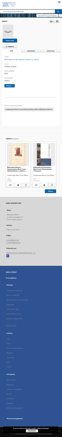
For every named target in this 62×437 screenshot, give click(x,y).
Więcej (50, 191)
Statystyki (10, 403)
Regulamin (10, 385)
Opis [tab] (11, 51)
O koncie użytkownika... (15, 389)
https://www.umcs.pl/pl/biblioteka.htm (20, 253)
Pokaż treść (10, 40)
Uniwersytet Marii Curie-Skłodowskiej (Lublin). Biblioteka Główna (29, 109)
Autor (9, 343)
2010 (6, 73)
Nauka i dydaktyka (13, 295)
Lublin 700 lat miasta (14, 314)
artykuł (7, 80)
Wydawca (10, 353)
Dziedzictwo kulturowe (14, 290)
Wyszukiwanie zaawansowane (47, 15)
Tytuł (8, 339)
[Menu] (59, 2)
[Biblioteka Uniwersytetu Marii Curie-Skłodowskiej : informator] (44, 154)
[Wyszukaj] (58, 11)
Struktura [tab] (50, 51)
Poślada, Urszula (10, 66)
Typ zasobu (10, 357)
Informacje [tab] (31, 51)
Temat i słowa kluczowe (15, 348)
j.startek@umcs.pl (12, 240)
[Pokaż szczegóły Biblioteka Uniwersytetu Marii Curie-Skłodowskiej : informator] (52, 185)
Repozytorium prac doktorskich (17, 300)
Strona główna (11, 278)
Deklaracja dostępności (15, 408)
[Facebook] (7, 256)
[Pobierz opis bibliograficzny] (10, 185)
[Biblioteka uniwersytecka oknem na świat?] (8, 31)
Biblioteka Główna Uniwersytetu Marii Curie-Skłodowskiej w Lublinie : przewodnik (16, 169)
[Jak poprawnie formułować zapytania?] (60, 15)
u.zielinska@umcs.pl (13, 242)
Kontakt (9, 394)
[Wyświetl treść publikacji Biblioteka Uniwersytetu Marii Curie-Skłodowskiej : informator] (44, 185)
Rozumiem (32, 431)
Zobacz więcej (11, 326)
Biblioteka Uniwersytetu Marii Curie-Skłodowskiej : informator (42, 169)
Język (8, 362)
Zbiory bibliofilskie (13, 309)
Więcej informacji (43, 428)
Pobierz (9, 46)
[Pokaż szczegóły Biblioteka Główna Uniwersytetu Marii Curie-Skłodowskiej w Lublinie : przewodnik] (26, 185)
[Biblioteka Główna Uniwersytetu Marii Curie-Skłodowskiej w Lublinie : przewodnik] (18, 154)
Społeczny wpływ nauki (14, 318)
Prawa (9, 367)
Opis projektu (11, 380)
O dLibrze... (10, 399)
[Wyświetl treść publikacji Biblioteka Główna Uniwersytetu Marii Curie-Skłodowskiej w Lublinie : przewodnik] (18, 185)
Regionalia (10, 304)
